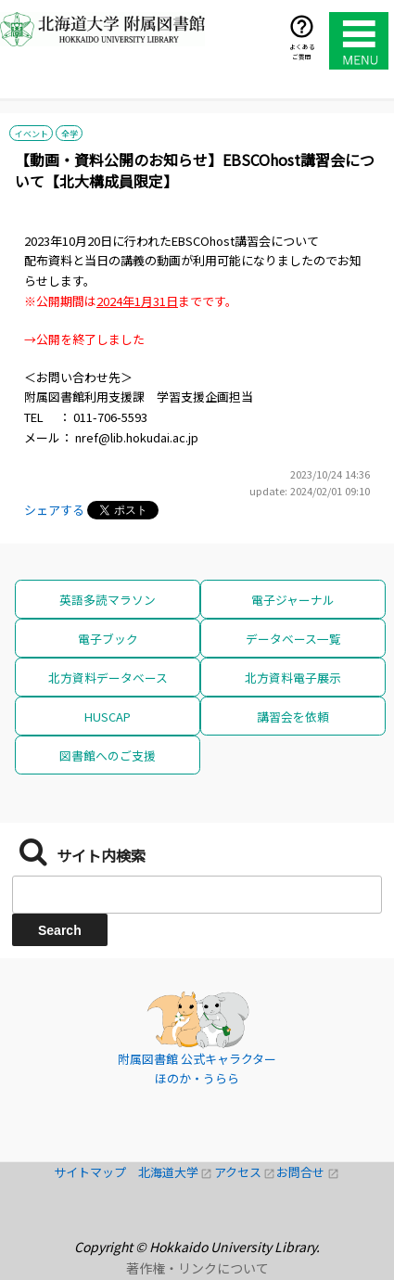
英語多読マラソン (107, 599)
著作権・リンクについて (197, 1268)
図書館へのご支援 (107, 755)
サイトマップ (96, 1172)
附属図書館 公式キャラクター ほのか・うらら (197, 1069)
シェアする (54, 509)
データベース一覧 (293, 638)
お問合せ (307, 1172)
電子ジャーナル (293, 599)
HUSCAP (107, 716)
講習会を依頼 (293, 716)
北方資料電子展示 (293, 677)
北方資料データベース (108, 677)
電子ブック (108, 638)
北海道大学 (176, 1172)
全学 (69, 133)
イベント (31, 133)
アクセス (245, 1172)
